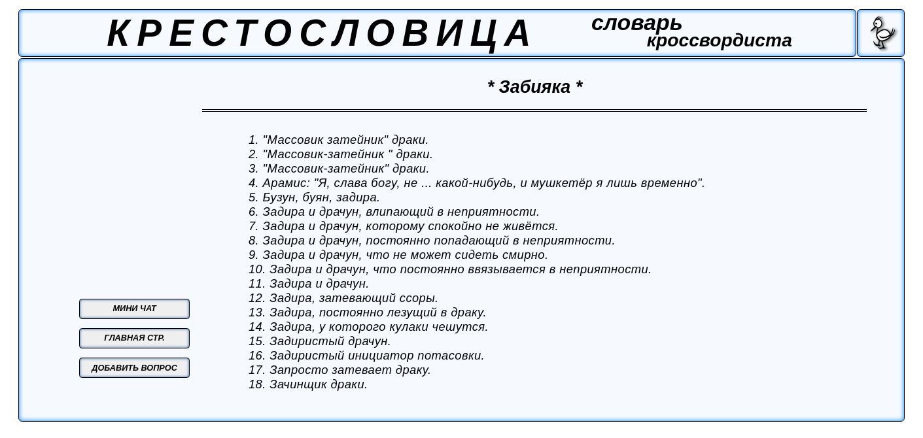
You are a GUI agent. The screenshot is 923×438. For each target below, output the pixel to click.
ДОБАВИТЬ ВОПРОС (134, 368)
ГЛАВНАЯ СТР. (134, 338)
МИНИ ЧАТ (134, 308)
